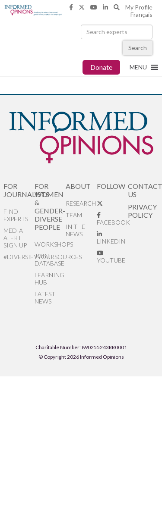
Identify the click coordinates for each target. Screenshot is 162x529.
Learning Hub (49, 278)
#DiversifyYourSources (19, 256)
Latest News (45, 297)
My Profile (138, 7)
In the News (75, 230)
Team (74, 215)
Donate (101, 67)
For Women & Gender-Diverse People (50, 206)
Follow (111, 186)
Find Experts (15, 215)
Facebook (112, 219)
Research (81, 203)
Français (141, 14)
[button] (138, 67)
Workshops (50, 244)
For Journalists (19, 190)
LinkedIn (111, 238)
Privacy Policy (142, 211)
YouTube (111, 257)
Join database (49, 259)
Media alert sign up (15, 238)
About (78, 186)
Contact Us (143, 190)
